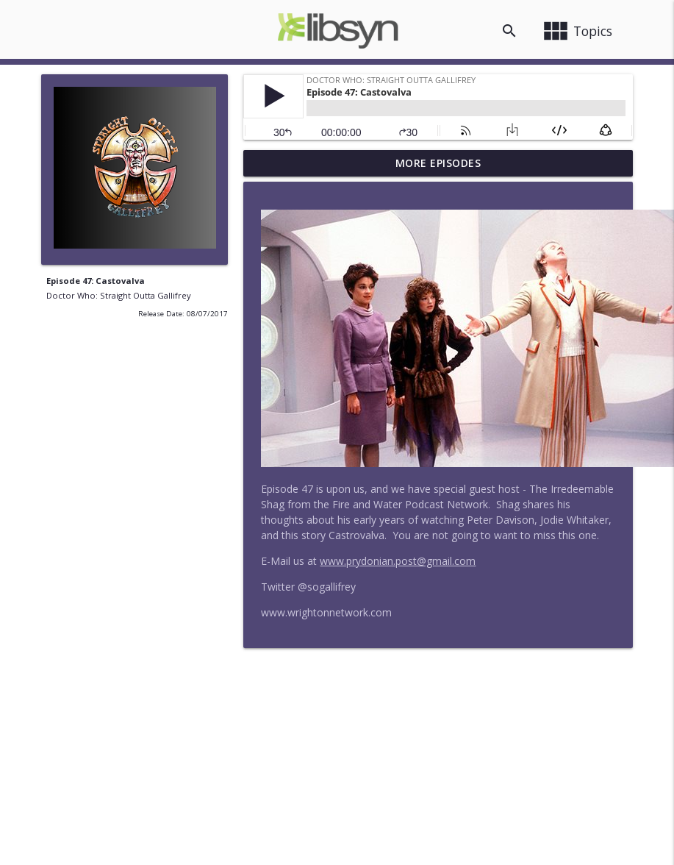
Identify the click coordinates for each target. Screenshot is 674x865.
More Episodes (438, 163)
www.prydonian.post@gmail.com (398, 561)
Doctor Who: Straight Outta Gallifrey (118, 295)
